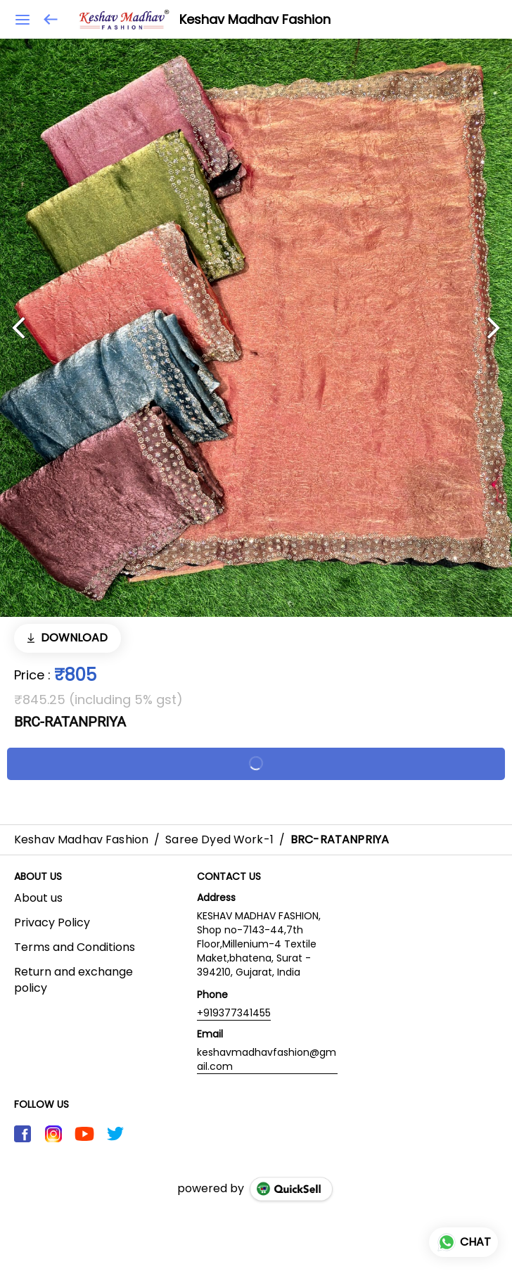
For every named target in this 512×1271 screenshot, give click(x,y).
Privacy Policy (52, 923)
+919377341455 (234, 1013)
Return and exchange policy (73, 980)
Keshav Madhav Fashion (255, 20)
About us (38, 898)
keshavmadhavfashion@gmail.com (266, 1059)
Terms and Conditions (74, 947)
